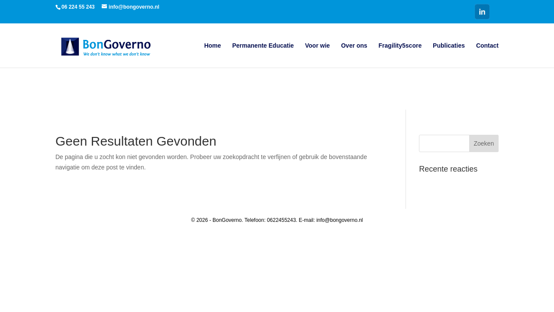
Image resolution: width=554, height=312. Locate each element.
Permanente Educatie (262, 45)
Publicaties (449, 45)
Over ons (354, 45)
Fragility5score (400, 45)
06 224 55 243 (78, 7)
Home (212, 45)
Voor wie (317, 45)
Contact (487, 45)
